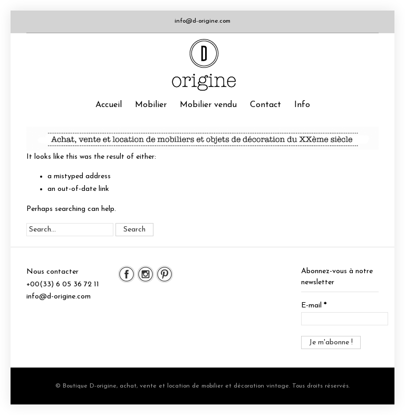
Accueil (108, 105)
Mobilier (151, 105)
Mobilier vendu (208, 105)
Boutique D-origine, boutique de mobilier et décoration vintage (202, 64)
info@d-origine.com (202, 21)
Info (302, 105)
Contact (265, 105)
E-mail (313, 306)
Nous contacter (52, 272)
